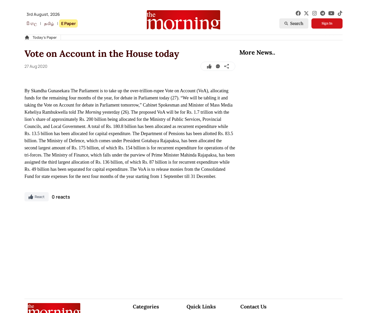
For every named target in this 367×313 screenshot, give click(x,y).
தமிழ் (49, 23)
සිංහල (32, 23)
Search (293, 23)
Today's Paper (45, 37)
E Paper (68, 23)
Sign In (327, 23)
